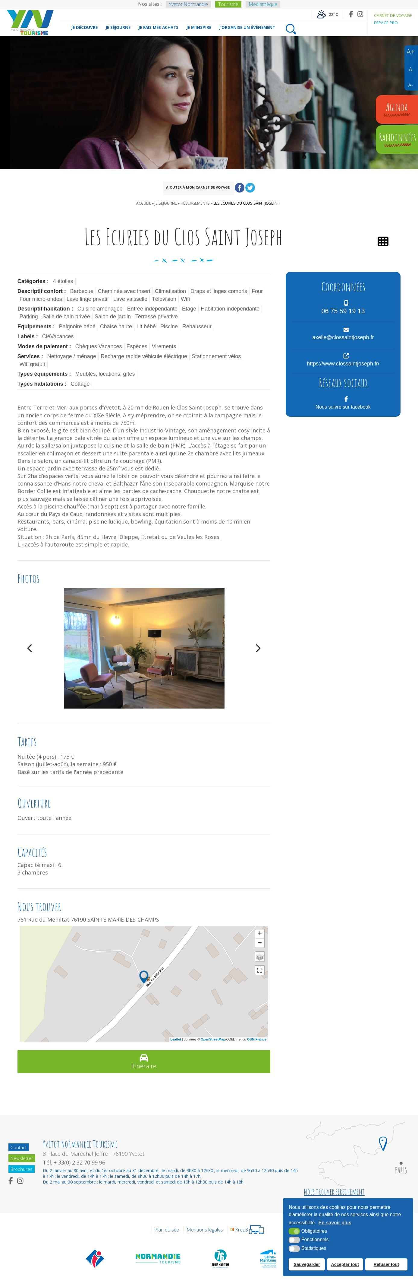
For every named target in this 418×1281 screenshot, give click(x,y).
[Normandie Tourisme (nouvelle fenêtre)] (158, 1258)
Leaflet (175, 1039)
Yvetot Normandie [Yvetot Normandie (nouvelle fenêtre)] (188, 4)
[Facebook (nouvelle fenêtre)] (351, 14)
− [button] (260, 943)
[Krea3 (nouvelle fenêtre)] (247, 1229)
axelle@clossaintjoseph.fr (343, 337)
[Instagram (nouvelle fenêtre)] (360, 14)
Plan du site (166, 1229)
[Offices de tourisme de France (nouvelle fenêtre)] (95, 1258)
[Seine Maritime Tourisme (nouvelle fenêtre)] (268, 1258)
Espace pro (386, 22)
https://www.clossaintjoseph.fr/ (343, 364)
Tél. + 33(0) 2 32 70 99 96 (75, 1162)
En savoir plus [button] (335, 1222)
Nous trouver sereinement (334, 1192)
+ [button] (260, 933)
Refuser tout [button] (386, 1264)
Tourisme (228, 4)
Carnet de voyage (393, 15)
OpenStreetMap (213, 1039)
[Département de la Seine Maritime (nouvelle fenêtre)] (220, 1258)
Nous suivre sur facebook (343, 406)
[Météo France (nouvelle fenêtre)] (327, 14)
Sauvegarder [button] (307, 1264)
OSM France (256, 1039)
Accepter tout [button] (345, 1264)
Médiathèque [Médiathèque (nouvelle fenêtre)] (263, 4)
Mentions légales (205, 1229)
